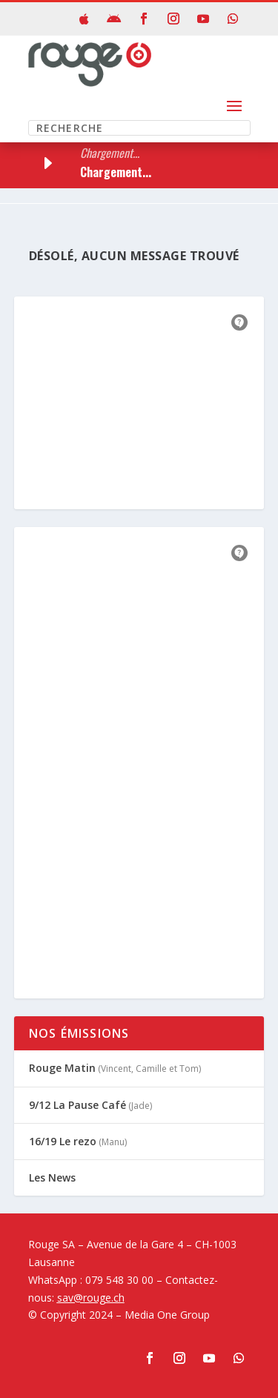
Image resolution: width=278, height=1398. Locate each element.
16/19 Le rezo (62, 1141)
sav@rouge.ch (91, 1298)
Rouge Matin (62, 1068)
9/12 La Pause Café (77, 1105)
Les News (52, 1177)
